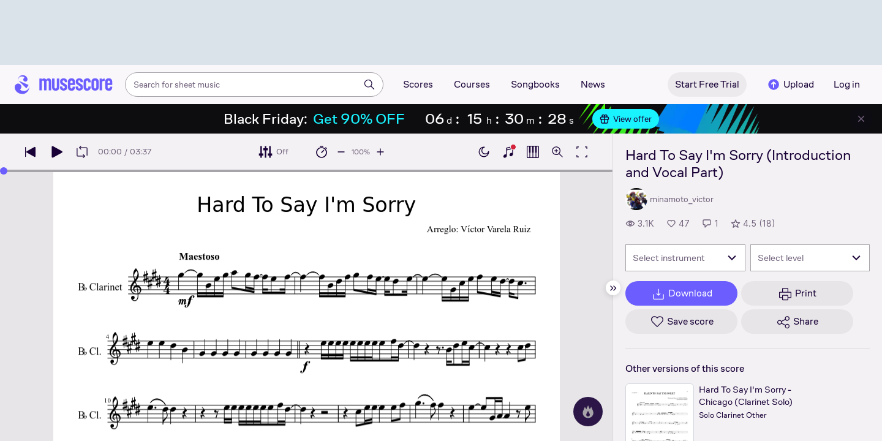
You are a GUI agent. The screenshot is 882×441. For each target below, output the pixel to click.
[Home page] (64, 84)
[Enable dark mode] (484, 152)
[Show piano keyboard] (508, 152)
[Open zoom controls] (557, 152)
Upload (790, 84)
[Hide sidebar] (613, 288)
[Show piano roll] (533, 152)
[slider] (3, 171)
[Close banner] (861, 119)
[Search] (369, 84)
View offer (626, 119)
